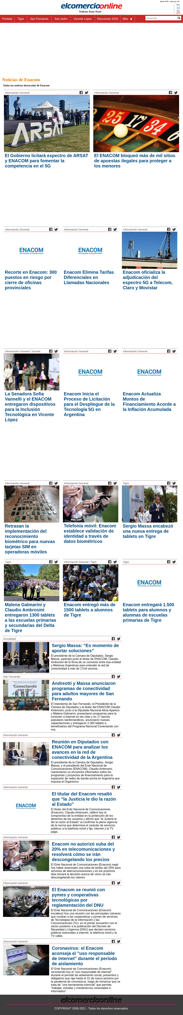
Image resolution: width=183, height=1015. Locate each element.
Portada (7, 18)
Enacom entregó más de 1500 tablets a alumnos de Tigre (89, 609)
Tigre (126, 483)
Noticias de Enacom (21, 79)
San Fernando (11, 676)
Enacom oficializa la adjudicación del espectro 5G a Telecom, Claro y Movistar (148, 280)
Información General (17, 92)
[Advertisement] (91, 49)
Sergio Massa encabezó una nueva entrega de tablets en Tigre (148, 531)
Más (128, 19)
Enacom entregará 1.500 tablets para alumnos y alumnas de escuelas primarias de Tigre (148, 612)
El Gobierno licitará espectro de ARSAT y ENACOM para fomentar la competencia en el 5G (46, 160)
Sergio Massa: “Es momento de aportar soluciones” (85, 648)
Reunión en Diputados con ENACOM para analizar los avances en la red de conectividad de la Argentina (82, 749)
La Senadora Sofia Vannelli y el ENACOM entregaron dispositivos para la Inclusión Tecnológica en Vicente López (30, 406)
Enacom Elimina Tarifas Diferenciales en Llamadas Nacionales (89, 277)
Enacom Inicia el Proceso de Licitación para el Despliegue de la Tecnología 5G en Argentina (89, 404)
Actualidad (9, 638)
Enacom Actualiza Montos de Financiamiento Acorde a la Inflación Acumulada (149, 401)
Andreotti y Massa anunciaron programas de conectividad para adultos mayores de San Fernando (84, 691)
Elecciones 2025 (107, 18)
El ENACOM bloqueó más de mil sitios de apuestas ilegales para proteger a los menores (134, 160)
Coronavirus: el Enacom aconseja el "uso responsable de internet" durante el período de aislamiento (84, 956)
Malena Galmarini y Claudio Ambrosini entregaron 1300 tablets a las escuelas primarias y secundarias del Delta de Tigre (30, 617)
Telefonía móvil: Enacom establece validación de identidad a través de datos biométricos (90, 533)
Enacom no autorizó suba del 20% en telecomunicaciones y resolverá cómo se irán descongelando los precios (83, 851)
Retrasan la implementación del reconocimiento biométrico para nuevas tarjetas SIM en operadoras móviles (30, 538)
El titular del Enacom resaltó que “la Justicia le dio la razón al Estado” (84, 799)
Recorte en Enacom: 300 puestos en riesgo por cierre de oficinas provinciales (31, 280)
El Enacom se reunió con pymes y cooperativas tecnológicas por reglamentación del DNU (78, 897)
